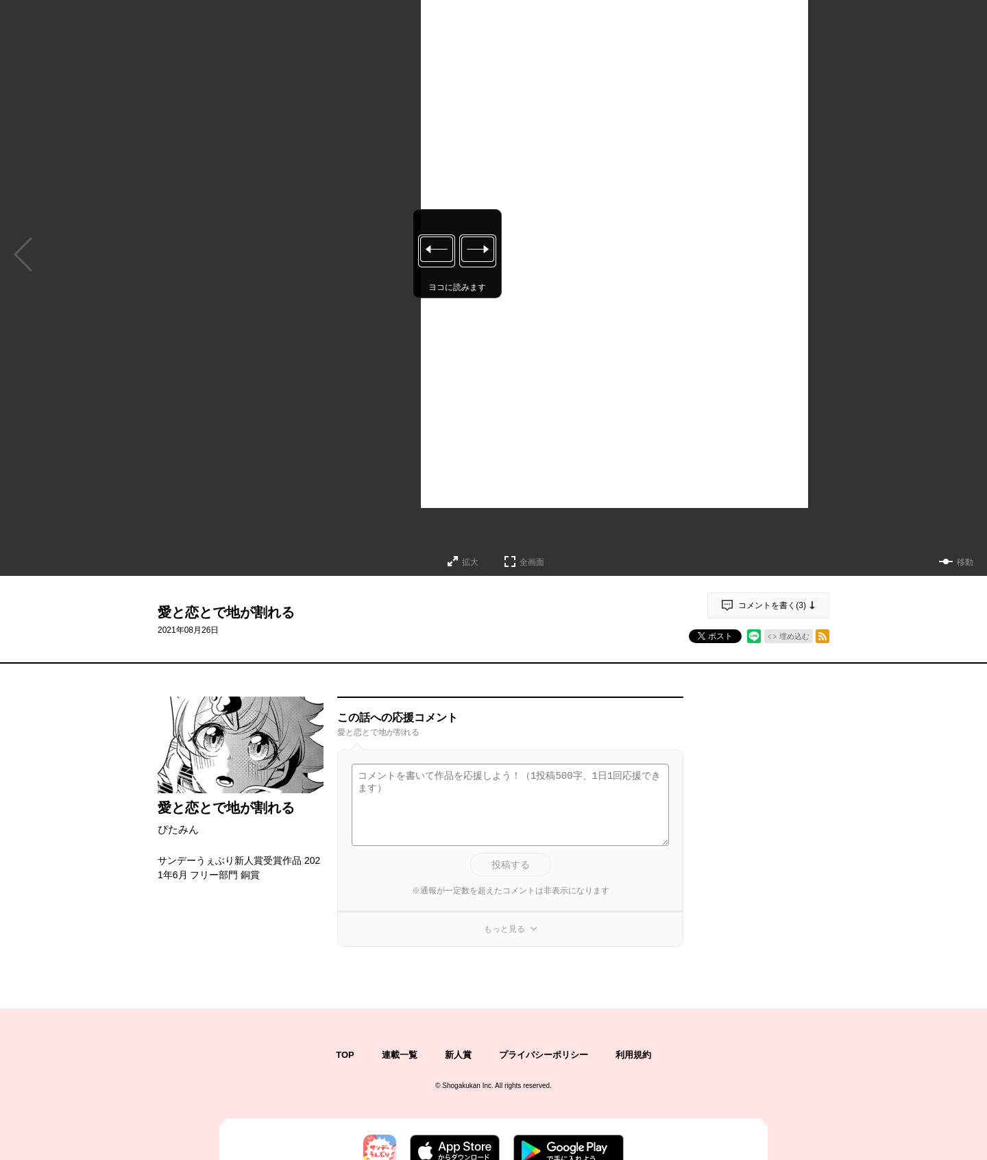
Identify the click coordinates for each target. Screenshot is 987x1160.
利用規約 (633, 1055)
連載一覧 (399, 1055)
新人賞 (458, 1055)
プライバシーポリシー (543, 1055)
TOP (345, 1055)
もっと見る (504, 929)
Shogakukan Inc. (468, 1085)
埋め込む (794, 636)
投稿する (510, 864)
